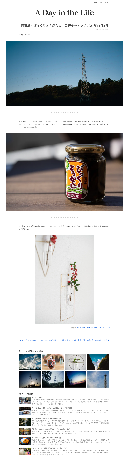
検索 (95, 2)
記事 (106, 2)
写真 (101, 2)
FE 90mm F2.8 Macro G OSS (102, 328)
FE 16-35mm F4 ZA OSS (86, 328)
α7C (77, 328)
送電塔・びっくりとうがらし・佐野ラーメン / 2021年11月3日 (64, 25)
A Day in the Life (64, 13)
